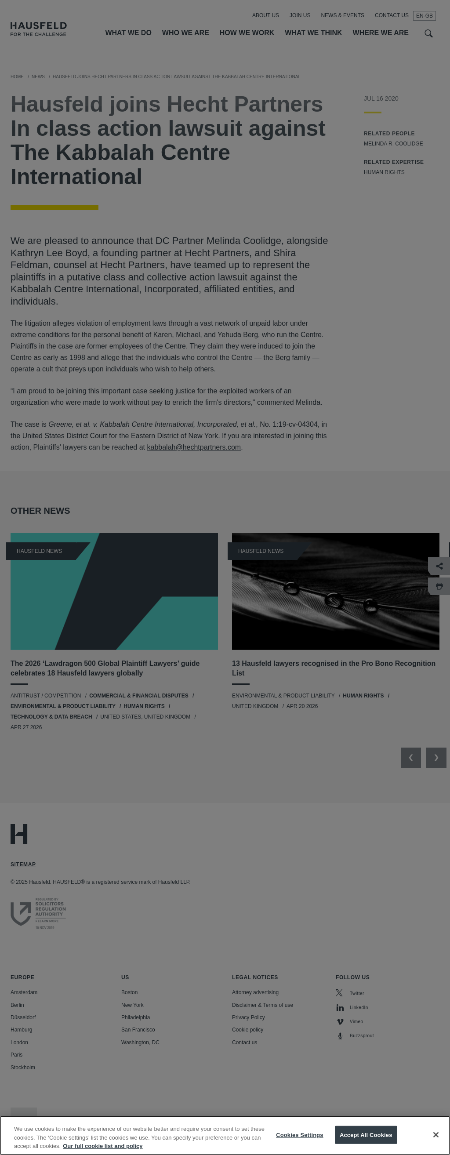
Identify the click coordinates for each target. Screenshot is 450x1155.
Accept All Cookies (366, 1143)
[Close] (436, 1143)
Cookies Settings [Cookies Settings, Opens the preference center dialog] (299, 1143)
